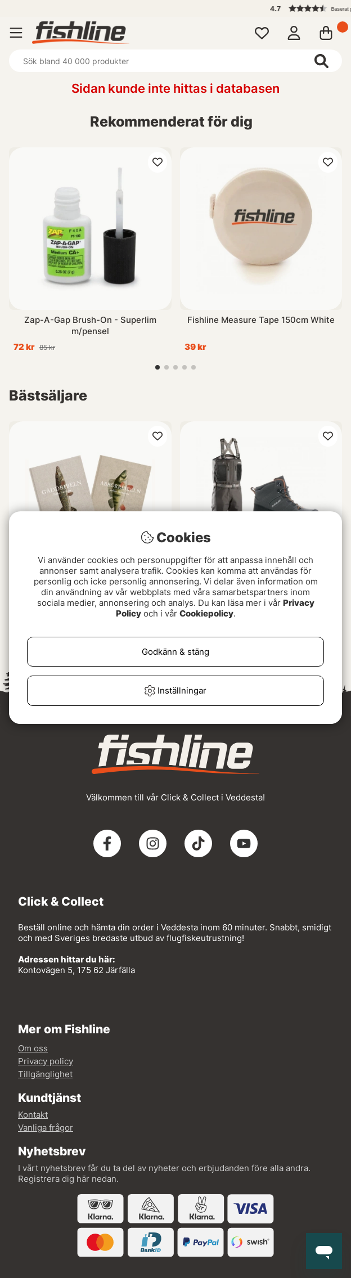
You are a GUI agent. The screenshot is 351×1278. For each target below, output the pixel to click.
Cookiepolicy (206, 613)
